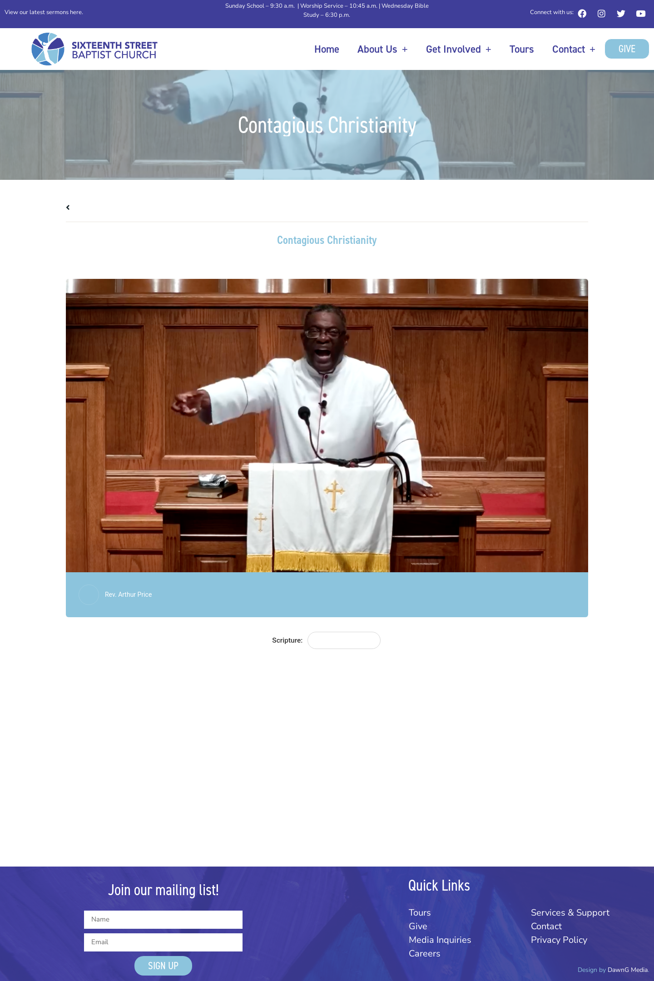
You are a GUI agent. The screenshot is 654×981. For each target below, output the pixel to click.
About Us (382, 49)
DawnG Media (628, 970)
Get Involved (458, 49)
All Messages (92, 207)
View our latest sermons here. (44, 12)
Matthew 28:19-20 (344, 640)
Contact (573, 49)
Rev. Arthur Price (128, 594)
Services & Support (570, 913)
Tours (522, 49)
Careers (425, 953)
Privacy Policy (559, 940)
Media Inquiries (440, 940)
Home (326, 49)
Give (418, 926)
